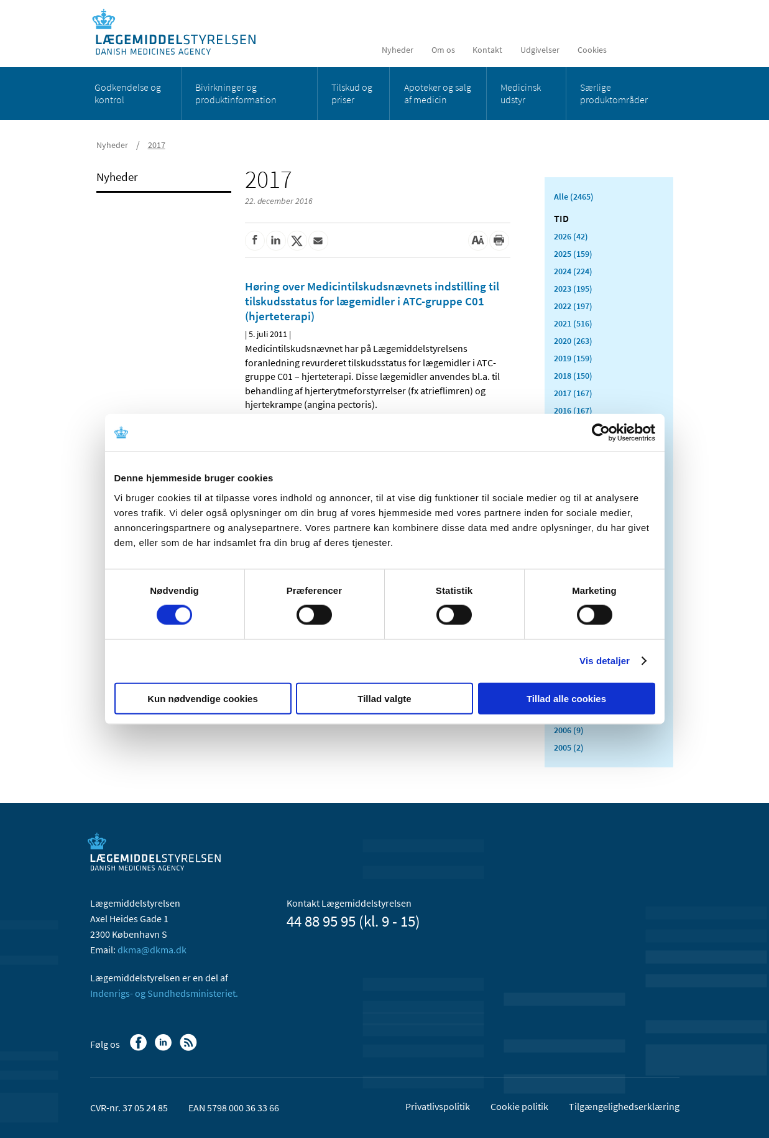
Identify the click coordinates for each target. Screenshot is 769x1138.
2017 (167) (573, 393)
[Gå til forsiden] (180, 32)
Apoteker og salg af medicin (437, 93)
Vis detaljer (604, 660)
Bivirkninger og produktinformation (236, 93)
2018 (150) (573, 375)
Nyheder (397, 49)
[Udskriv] (499, 241)
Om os (443, 49)
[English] (630, 49)
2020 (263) (573, 340)
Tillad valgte (384, 698)
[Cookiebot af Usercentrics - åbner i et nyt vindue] (600, 432)
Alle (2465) (574, 196)
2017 (156, 144)
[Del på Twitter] (297, 241)
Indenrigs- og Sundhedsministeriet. (164, 993)
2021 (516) (573, 323)
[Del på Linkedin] (276, 241)
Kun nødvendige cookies (202, 698)
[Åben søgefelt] (660, 49)
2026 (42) (571, 236)
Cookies (592, 49)
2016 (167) (573, 410)
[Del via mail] (318, 241)
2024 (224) (573, 271)
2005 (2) (569, 747)
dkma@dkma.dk (151, 949)
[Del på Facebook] (255, 241)
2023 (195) (573, 288)
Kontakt (487, 49)
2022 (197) (573, 306)
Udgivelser (539, 49)
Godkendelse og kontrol (127, 93)
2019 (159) (573, 358)
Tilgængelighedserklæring (624, 1106)
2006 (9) (569, 730)
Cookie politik (519, 1106)
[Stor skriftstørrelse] (478, 241)
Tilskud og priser (351, 93)
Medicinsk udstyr (520, 93)
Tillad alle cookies (566, 698)
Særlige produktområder (614, 93)
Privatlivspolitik (437, 1106)
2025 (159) (573, 253)
